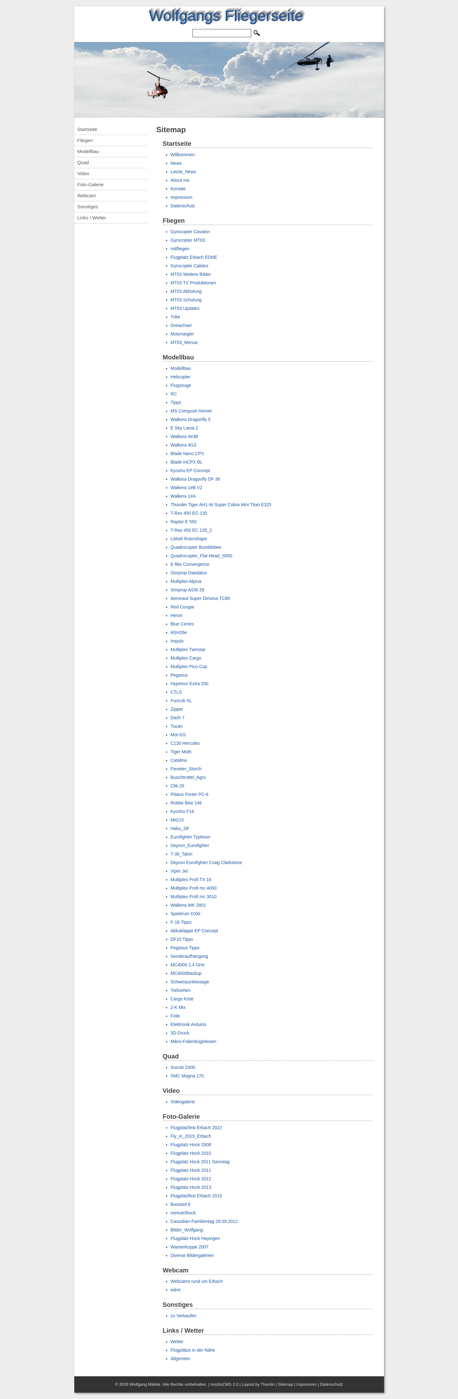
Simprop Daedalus (189, 572)
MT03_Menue (184, 342)
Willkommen (183, 154)
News (176, 163)
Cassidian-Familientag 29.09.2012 (204, 1221)
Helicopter (181, 376)
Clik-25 (178, 785)
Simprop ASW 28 (188, 589)
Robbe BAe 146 (186, 802)
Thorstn (268, 1384)
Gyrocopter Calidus (190, 265)
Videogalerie (183, 1101)
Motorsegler (182, 333)
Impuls (177, 640)
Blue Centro (182, 623)
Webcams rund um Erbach (197, 1281)
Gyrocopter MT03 (188, 240)
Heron (177, 615)
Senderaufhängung (189, 956)
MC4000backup (186, 973)
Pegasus (179, 675)
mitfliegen (180, 248)
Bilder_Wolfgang (187, 1229)
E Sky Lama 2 (184, 427)
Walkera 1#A (183, 496)
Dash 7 (178, 717)
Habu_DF (180, 828)
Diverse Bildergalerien (192, 1255)
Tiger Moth (181, 751)
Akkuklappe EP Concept (194, 930)
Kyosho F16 (182, 811)
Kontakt (178, 188)
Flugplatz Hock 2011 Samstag (200, 1161)
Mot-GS (178, 734)
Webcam (86, 195)
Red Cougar (183, 606)
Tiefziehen (181, 990)
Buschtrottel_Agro (188, 777)
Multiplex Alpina (186, 581)
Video (83, 173)
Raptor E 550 (184, 521)
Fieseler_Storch (186, 768)
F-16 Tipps (181, 922)
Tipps (176, 402)
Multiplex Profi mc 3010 (194, 896)
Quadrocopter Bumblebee (196, 547)
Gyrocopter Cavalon (190, 231)
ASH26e (179, 632)
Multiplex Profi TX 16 (191, 879)
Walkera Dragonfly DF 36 (195, 479)
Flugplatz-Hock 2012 (191, 1178)
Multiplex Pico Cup (189, 666)
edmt (175, 1289)
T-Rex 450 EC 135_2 (191, 530)
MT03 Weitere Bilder (191, 274)
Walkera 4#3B (184, 436)
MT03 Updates (185, 308)
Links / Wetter (91, 217)
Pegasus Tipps (185, 947)
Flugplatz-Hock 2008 (191, 1144)
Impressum (181, 197)
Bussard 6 (181, 1204)
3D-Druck (180, 1032)
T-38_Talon (181, 854)
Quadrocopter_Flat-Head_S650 (201, 555)
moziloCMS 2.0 (224, 1384)
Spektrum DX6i (185, 913)
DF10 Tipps (182, 939)
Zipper (177, 709)
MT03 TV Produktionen (193, 282)
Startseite (87, 129)
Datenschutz (183, 205)
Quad (83, 162)
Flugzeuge (181, 385)
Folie (175, 1015)
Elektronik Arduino (188, 1024)
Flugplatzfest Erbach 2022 (196, 1127)
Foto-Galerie (90, 184)
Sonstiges (87, 206)
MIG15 (177, 819)
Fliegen (85, 140)
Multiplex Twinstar (188, 649)
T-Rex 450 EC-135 (189, 513)
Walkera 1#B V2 (187, 487)
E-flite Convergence (190, 564)
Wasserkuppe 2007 (190, 1246)
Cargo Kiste (182, 998)
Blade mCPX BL (187, 462)
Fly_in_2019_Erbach (191, 1136)
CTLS (176, 692)
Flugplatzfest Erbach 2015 (196, 1195)
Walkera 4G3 (183, 445)
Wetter (177, 1341)
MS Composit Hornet (191, 410)
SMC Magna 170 (187, 1075)
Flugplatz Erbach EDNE (194, 257)
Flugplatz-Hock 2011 (191, 1170)
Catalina (179, 760)
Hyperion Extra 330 (190, 683)
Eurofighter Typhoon (191, 836)
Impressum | (308, 1384)
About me (180, 180)
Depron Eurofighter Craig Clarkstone (206, 862)
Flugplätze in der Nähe (193, 1350)
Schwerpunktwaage (190, 981)
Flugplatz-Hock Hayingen (195, 1238)
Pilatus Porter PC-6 (190, 794)
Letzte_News (183, 171)
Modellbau (88, 151)
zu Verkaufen (184, 1315)
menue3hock (183, 1212)
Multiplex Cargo (186, 658)
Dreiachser (181, 325)
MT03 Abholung (186, 291)
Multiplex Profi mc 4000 (194, 888)
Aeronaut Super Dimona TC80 (200, 598)
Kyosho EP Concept (190, 470)
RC (174, 393)
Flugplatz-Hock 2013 (191, 1187)
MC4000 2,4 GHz (188, 964)
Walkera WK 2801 (188, 905)
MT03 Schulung (186, 299)
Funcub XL (181, 700)
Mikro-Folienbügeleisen (194, 1041)
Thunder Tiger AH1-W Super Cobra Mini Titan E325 (221, 504)
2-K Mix (178, 1007)
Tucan (177, 726)
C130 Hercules (185, 743)
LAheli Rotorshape (189, 538)
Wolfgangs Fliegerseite (226, 16)
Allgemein (180, 1358)
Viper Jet (179, 871)
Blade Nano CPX (187, 453)
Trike (175, 316)
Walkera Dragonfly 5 (191, 419)
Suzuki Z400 (183, 1067)
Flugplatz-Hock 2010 (191, 1153)
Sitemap (285, 1384)
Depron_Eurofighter (190, 845)
